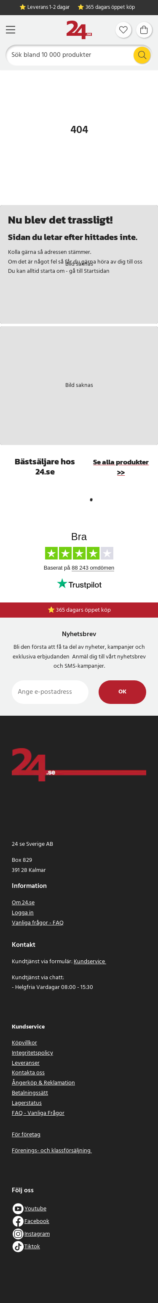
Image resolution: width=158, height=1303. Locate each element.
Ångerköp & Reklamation (43, 1083)
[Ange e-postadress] (50, 692)
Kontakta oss (28, 1073)
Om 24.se (23, 903)
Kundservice (90, 962)
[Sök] (79, 55)
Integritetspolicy (32, 1053)
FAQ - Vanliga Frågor (38, 1113)
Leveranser (26, 1063)
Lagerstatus (27, 1103)
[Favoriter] (123, 30)
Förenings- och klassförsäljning (52, 1151)
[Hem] (79, 30)
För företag (26, 1135)
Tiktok (32, 1247)
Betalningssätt (30, 1093)
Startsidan (97, 271)
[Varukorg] (144, 30)
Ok (122, 692)
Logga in (23, 913)
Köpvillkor (24, 1043)
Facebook (36, 1221)
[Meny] (10, 29)
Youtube (35, 1209)
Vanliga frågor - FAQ (38, 923)
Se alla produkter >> (121, 467)
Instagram (37, 1234)
